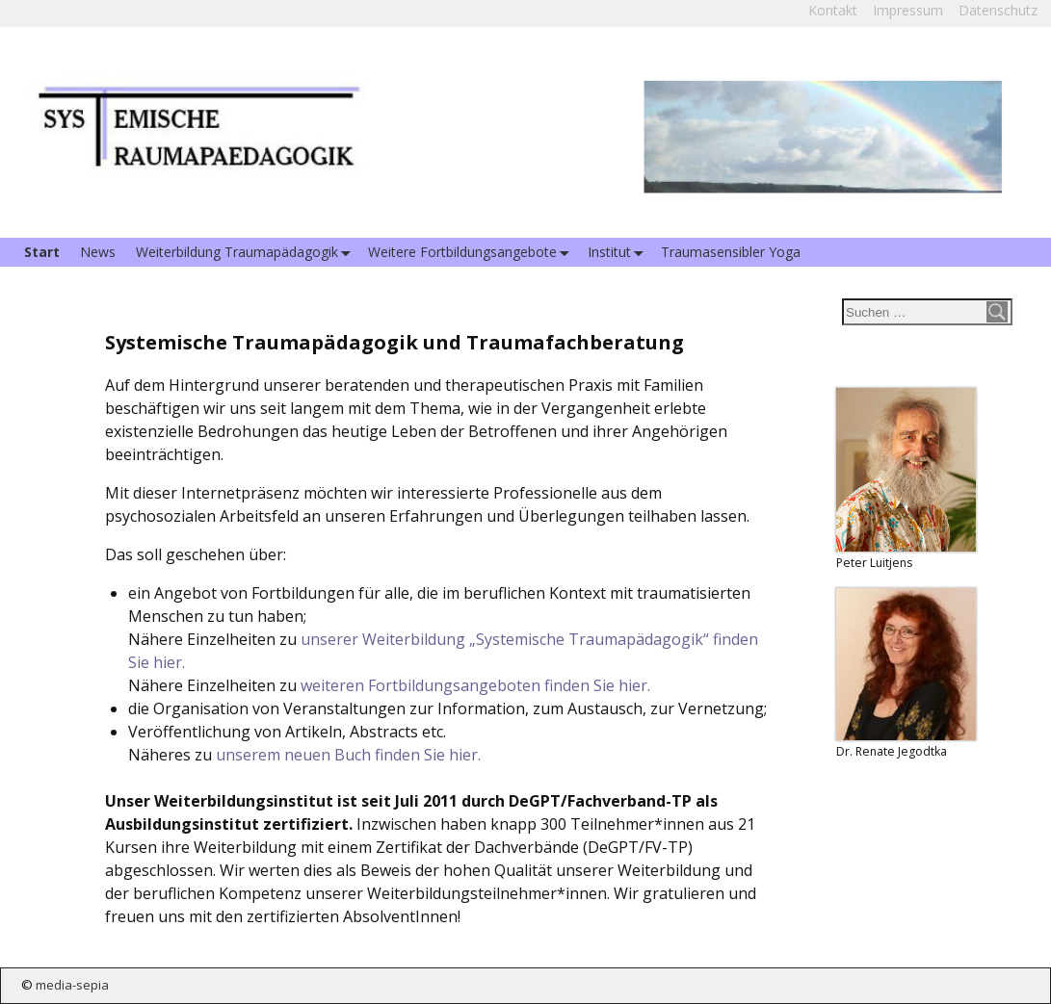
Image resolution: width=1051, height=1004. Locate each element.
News (98, 252)
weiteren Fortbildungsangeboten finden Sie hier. (475, 685)
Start (42, 252)
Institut (619, 253)
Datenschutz (998, 10)
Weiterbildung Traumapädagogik (247, 253)
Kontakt (832, 10)
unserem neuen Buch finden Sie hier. (348, 754)
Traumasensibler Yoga (731, 252)
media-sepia (72, 984)
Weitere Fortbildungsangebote (472, 253)
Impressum (908, 10)
